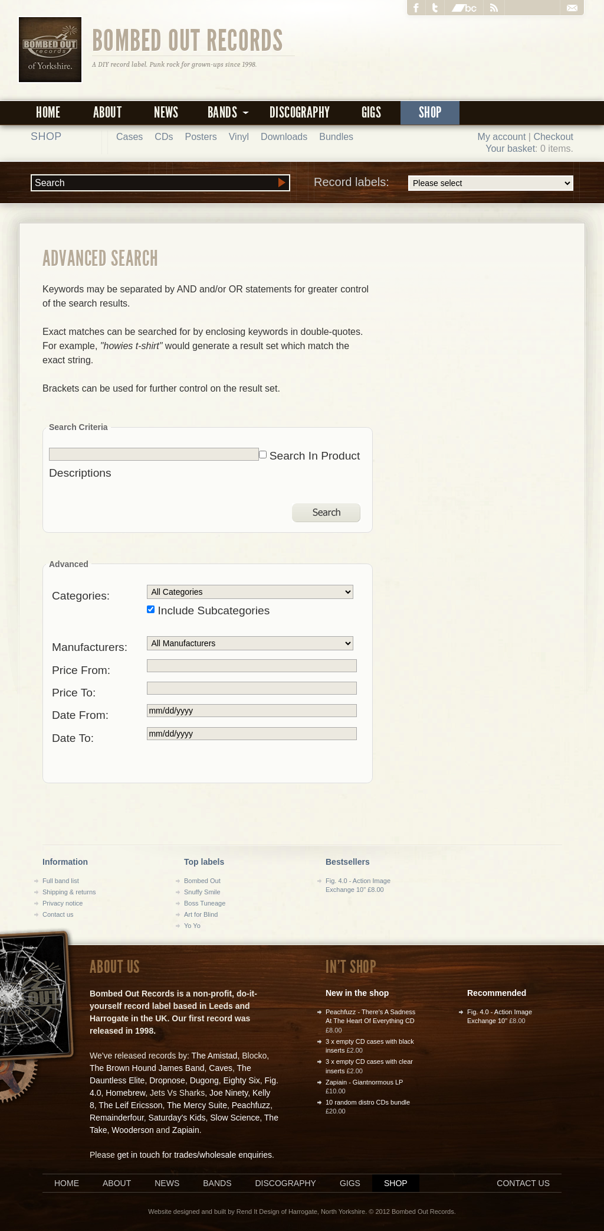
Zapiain (185, 1130)
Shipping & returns (69, 891)
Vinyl (239, 137)
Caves (220, 1068)
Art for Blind (201, 914)
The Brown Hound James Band (147, 1068)
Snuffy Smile (202, 891)
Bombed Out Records (188, 39)
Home (48, 112)
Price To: (74, 692)
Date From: (80, 715)
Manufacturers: (89, 647)
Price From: (81, 670)
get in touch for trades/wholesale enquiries (194, 1155)
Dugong (204, 1080)
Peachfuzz (251, 1105)
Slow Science (235, 1117)
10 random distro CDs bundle (368, 1102)
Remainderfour (117, 1117)
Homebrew (125, 1093)
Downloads (284, 137)
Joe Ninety (228, 1093)
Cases (129, 137)
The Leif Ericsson (130, 1105)
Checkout (553, 137)
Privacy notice (62, 903)
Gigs (372, 112)
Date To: (73, 738)
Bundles (336, 137)
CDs (164, 137)
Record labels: (443, 183)
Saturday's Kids (177, 1117)
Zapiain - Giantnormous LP (364, 1082)
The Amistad (215, 1055)
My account (502, 137)
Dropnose (167, 1080)
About (107, 112)
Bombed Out (202, 880)
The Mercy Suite (197, 1105)
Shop (430, 112)
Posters (200, 137)
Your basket (510, 149)
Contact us (58, 914)
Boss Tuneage (204, 903)
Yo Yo (192, 925)
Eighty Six (241, 1080)
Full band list (60, 880)
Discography (300, 112)
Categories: (81, 596)
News (166, 112)
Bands (217, 1183)
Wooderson (132, 1130)
